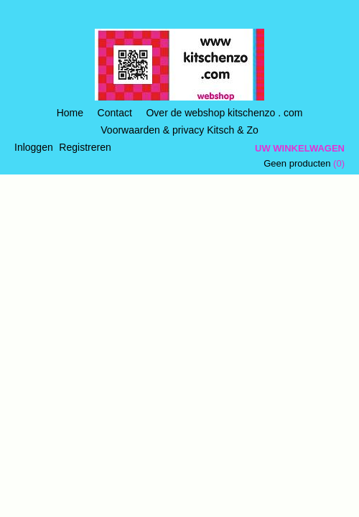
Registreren (85, 147)
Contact (115, 112)
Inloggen (33, 147)
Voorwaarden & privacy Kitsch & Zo (179, 130)
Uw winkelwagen (300, 148)
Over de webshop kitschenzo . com (224, 112)
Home (70, 112)
